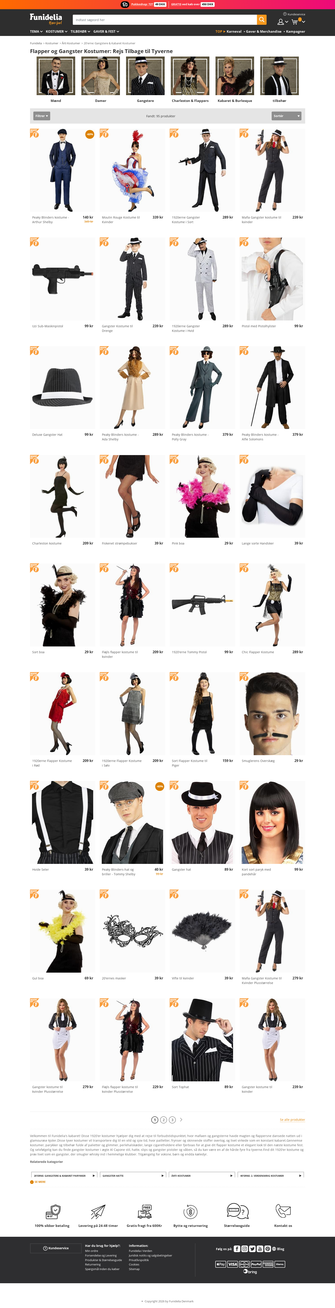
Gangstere (145, 100)
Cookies (134, 1264)
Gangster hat (181, 869)
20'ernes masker (114, 978)
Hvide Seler (40, 869)
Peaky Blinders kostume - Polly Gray (190, 436)
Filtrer (40, 116)
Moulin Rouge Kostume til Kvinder (121, 219)
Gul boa (38, 978)
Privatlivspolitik (139, 1260)
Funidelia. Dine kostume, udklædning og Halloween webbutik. (46, 19)
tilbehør (79, 31)
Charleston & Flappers (190, 100)
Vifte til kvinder (183, 978)
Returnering (93, 1264)
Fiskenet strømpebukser (119, 543)
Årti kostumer (181, 1175)
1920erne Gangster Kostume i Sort (186, 219)
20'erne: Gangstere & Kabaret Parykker (60, 1175)
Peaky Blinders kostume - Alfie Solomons (260, 436)
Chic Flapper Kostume (258, 652)
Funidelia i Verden (140, 1251)
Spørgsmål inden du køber (102, 1269)
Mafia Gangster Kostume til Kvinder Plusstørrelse (262, 980)
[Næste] (181, 1119)
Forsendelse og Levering (101, 1255)
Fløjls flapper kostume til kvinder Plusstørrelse (120, 1089)
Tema (34, 31)
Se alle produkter (292, 1120)
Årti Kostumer (71, 43)
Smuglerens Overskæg (258, 761)
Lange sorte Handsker (258, 543)
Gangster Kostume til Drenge (117, 328)
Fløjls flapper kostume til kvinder (120, 654)
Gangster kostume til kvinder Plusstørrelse (47, 1089)
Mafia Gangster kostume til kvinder (261, 219)
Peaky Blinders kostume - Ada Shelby (120, 436)
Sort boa (38, 652)
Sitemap (134, 1269)
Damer (100, 100)
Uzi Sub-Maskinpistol (47, 326)
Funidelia (36, 43)
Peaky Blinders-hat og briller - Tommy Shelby (118, 871)
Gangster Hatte (113, 1175)
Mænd (56, 100)
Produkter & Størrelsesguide (103, 1260)
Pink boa (178, 543)
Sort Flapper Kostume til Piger (189, 763)
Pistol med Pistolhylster (259, 326)
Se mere (40, 1182)
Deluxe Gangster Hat (47, 434)
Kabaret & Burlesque (234, 100)
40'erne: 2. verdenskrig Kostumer (262, 1175)
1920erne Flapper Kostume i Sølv (122, 763)
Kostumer (55, 31)
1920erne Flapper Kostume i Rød (52, 763)
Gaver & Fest (104, 31)
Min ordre (91, 1251)
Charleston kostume (47, 543)
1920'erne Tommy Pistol (189, 652)
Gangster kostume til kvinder (257, 1089)
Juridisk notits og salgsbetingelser (150, 1255)
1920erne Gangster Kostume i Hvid (186, 328)
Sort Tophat (180, 1087)
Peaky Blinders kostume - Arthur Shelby (50, 219)
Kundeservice (56, 1248)
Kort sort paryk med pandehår (256, 871)
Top (219, 31)
